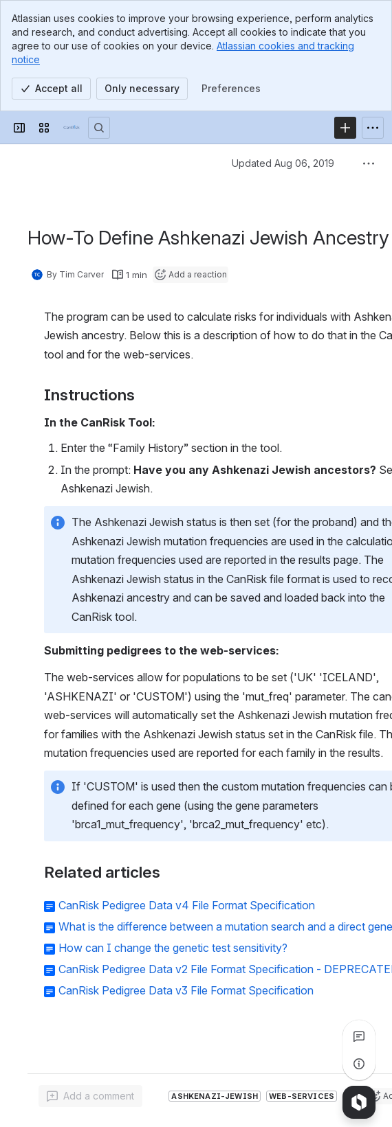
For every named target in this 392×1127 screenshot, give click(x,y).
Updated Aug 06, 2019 (283, 163)
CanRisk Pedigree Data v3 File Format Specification (186, 990)
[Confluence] (72, 128)
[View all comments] (359, 1036)
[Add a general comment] (90, 1096)
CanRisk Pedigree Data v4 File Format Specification (186, 905)
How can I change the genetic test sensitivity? (172, 948)
